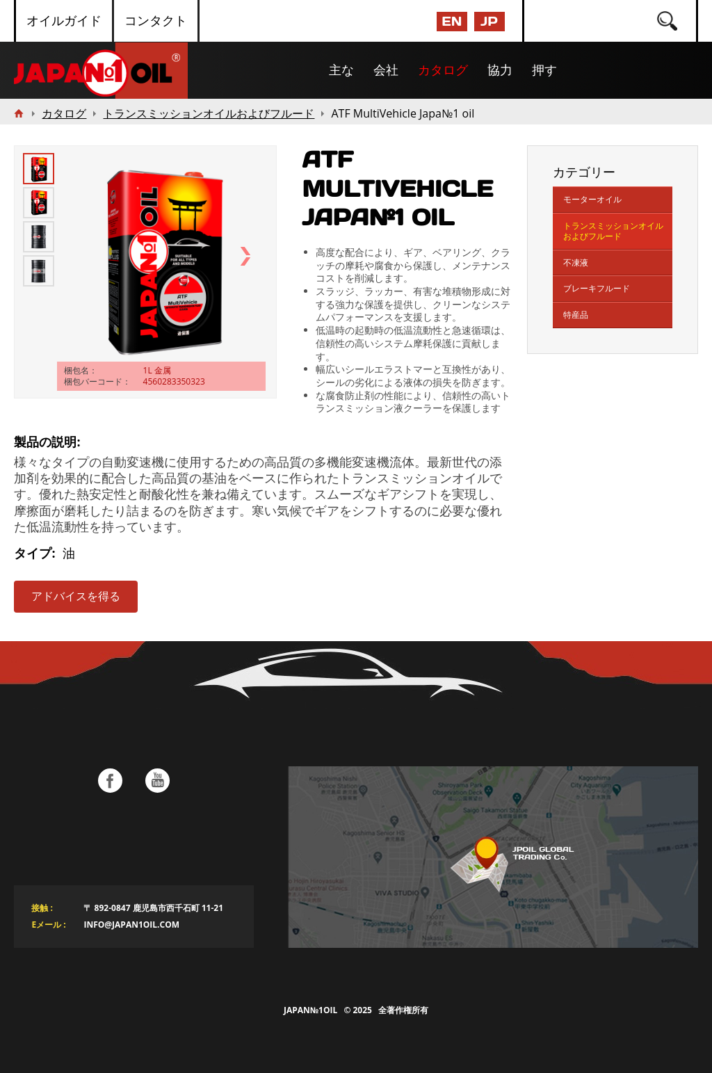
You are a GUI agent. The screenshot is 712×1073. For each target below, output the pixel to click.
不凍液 (575, 262)
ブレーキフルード (596, 288)
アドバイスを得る (75, 596)
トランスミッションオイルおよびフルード (613, 231)
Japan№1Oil (310, 1010)
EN (452, 21)
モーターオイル (592, 199)
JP (488, 21)
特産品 (575, 315)
